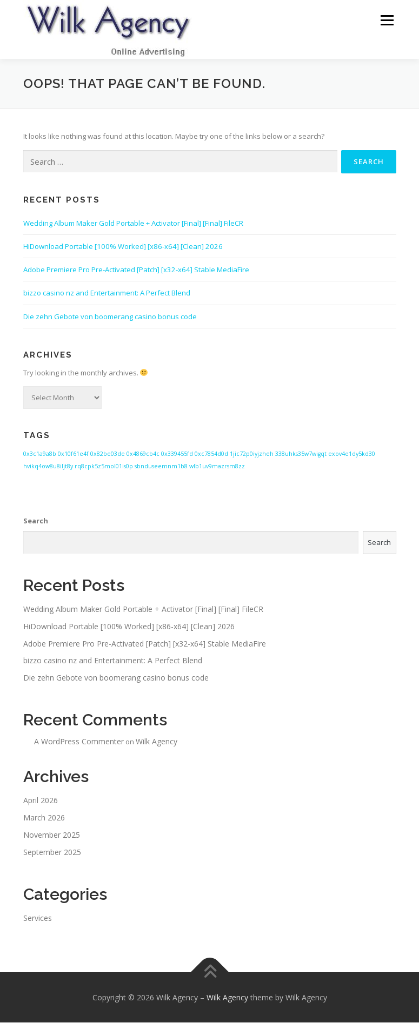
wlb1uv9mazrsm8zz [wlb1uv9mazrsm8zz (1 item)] (217, 466)
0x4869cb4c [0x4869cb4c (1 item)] (143, 455)
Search (35, 521)
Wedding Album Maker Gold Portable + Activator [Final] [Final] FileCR (133, 223)
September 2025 (52, 852)
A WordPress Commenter (79, 742)
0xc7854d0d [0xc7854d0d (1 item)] (211, 455)
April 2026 (40, 801)
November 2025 (51, 835)
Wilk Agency (156, 742)
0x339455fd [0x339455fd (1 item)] (177, 455)
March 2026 (44, 818)
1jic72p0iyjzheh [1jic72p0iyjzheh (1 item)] (252, 455)
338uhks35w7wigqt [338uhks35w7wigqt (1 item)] (301, 455)
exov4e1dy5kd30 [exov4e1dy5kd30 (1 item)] (351, 455)
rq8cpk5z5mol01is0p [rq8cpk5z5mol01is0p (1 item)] (104, 466)
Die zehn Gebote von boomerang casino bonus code (110, 317)
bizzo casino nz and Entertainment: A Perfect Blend (106, 294)
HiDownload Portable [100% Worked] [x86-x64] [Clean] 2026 (123, 247)
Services (37, 918)
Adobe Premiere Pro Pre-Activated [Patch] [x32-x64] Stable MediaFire (136, 270)
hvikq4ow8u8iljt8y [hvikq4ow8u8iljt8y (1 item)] (48, 466)
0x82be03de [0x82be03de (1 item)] (107, 455)
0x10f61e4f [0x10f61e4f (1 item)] (73, 455)
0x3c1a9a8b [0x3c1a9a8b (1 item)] (39, 455)
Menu (386, 20)
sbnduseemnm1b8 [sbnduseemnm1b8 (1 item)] (161, 466)
